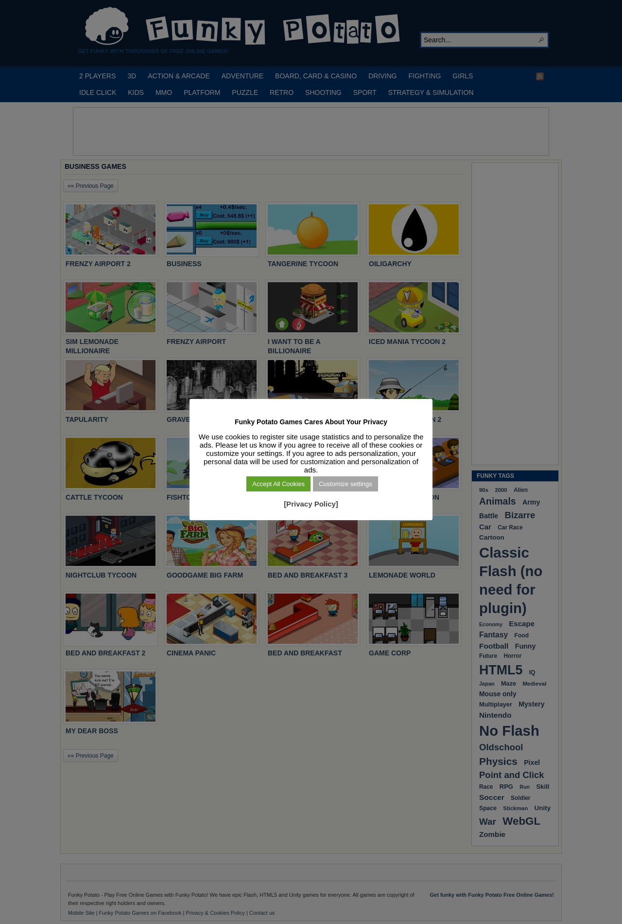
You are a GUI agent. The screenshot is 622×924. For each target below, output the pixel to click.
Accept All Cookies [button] (278, 484)
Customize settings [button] (345, 484)
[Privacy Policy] (311, 504)
